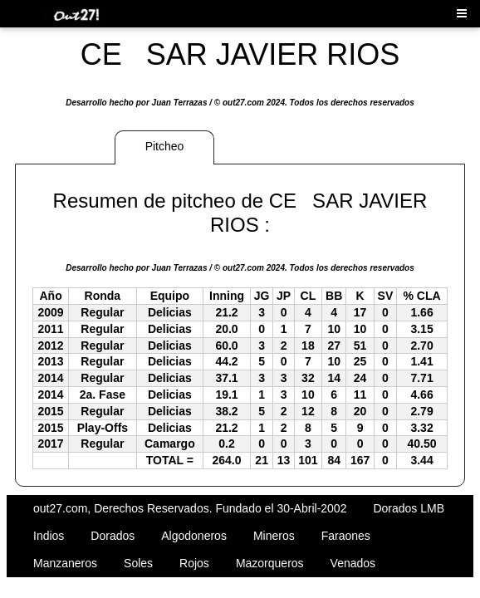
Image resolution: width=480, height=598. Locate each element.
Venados (353, 563)
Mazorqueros (270, 563)
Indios (48, 535)
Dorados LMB (408, 508)
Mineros (274, 535)
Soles (138, 563)
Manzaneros (65, 563)
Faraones (345, 535)
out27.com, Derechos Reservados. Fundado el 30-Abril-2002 (189, 508)
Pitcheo (164, 146)
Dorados (113, 535)
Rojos (194, 563)
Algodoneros (194, 535)
